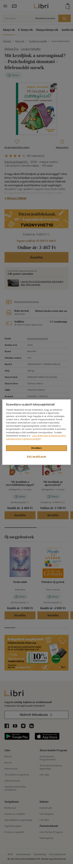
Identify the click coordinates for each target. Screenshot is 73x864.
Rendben (36, 448)
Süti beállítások (36, 456)
